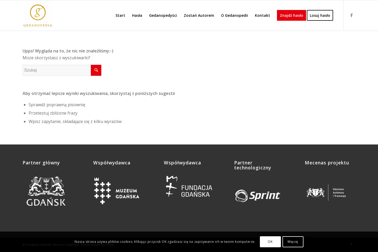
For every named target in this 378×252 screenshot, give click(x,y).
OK (270, 241)
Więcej (292, 241)
